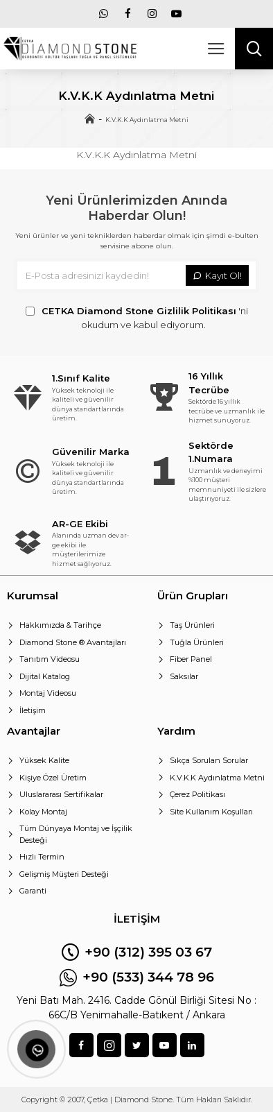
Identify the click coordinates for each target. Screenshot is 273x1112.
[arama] (254, 48)
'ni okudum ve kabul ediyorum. (137, 317)
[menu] (104, 14)
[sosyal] (81, 1045)
